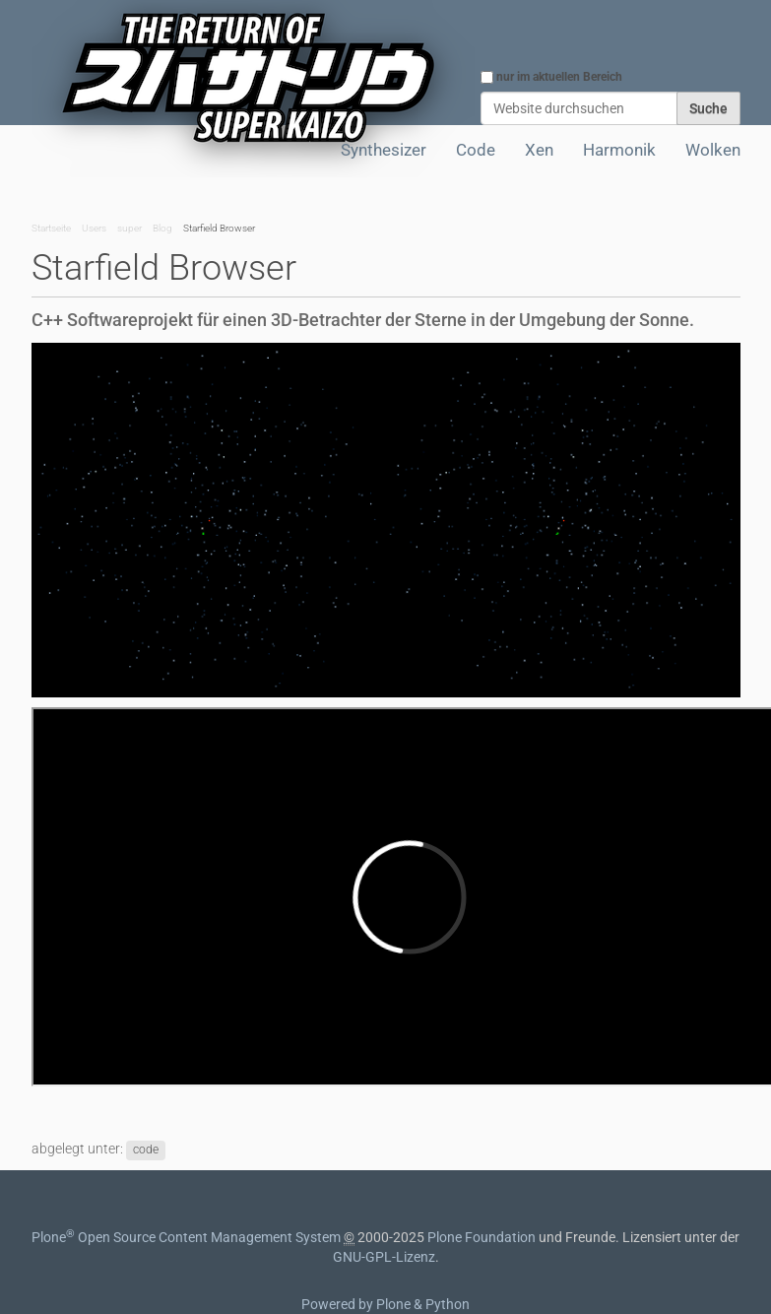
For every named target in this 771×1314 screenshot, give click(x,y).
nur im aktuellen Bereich (559, 77)
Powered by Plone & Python (385, 1304)
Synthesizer (383, 150)
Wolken (712, 150)
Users (94, 228)
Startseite (51, 228)
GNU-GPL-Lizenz (384, 1257)
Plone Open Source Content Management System (186, 1237)
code (146, 1149)
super (129, 228)
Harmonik (619, 150)
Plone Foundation (481, 1237)
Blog (162, 228)
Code (475, 150)
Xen (539, 150)
